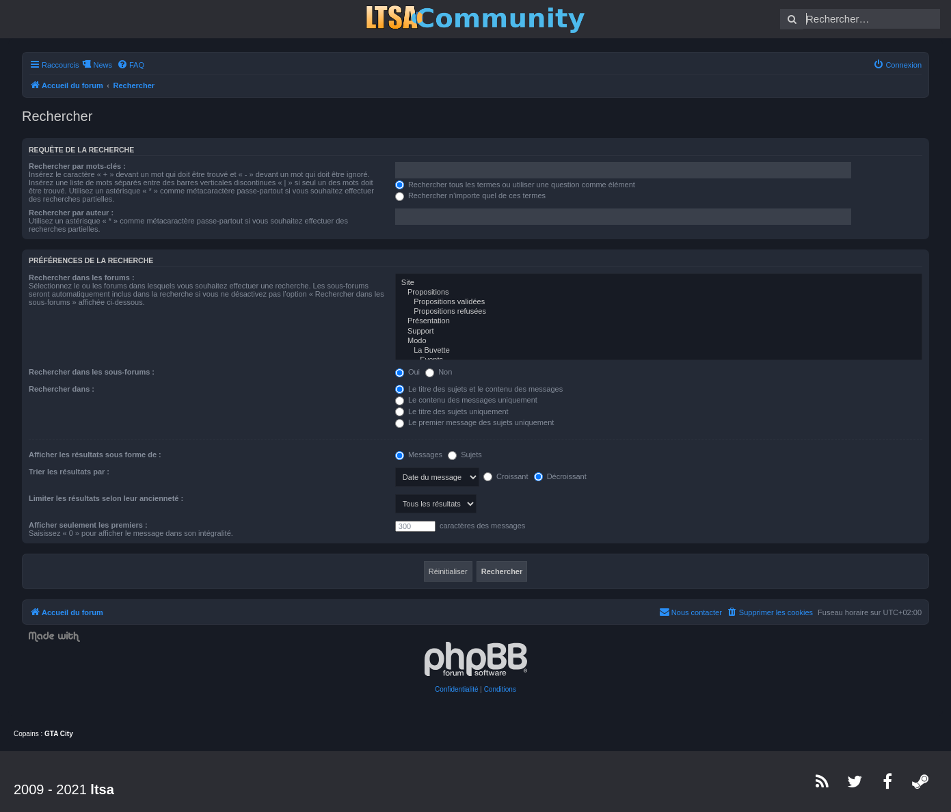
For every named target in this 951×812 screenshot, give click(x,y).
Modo (658, 341)
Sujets (465, 454)
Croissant (505, 476)
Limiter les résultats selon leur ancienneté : (106, 498)
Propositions (658, 292)
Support (658, 331)
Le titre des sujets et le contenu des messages (479, 389)
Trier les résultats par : (69, 472)
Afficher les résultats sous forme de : (95, 454)
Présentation (658, 321)
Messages (418, 454)
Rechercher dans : (61, 389)
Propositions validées (658, 302)
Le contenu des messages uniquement (466, 400)
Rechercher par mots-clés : (77, 166)
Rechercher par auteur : (71, 212)
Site (658, 283)
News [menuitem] (102, 65)
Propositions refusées (658, 311)
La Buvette (658, 350)
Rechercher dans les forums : (82, 277)
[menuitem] (130, 65)
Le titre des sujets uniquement (452, 411)
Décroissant (560, 476)
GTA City (58, 733)
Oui (407, 372)
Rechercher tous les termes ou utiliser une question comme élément (515, 184)
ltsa (101, 789)
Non (438, 372)
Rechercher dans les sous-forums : (92, 372)
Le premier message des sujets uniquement (474, 422)
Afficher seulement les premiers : (88, 525)
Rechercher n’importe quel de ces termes (470, 195)
